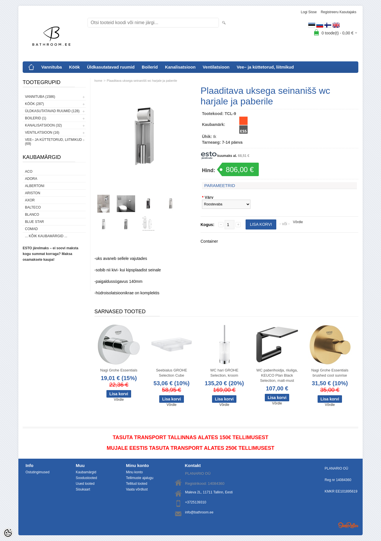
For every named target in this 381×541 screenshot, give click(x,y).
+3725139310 (195, 502)
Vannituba (51, 67)
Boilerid (150, 67)
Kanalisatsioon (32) (43, 125)
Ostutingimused (37, 472)
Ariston (32, 193)
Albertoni (34, 186)
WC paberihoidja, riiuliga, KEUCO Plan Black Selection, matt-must (277, 375)
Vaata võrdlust (137, 489)
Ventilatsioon (216, 67)
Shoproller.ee (348, 525)
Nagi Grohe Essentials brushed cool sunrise (329, 372)
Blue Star (34, 222)
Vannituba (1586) (40, 97)
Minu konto (134, 472)
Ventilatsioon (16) (42, 133)
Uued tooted (85, 484)
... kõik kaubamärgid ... (46, 236)
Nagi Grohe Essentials (118, 370)
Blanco (32, 215)
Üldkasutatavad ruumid (111, 67)
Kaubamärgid (86, 472)
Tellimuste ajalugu (139, 478)
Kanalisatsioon (180, 67)
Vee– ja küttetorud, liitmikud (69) (53, 142)
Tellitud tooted (136, 484)
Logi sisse (309, 12)
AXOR (30, 200)
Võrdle (298, 222)
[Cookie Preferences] (8, 533)
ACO (28, 172)
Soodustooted (86, 478)
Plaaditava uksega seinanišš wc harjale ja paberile (142, 80)
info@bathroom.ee (199, 512)
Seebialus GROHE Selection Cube (171, 372)
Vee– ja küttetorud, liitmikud (265, 67)
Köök (74, 67)
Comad (31, 229)
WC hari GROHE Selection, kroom (224, 372)
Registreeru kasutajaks (338, 12)
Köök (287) (34, 104)
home (98, 80)
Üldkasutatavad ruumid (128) (52, 111)
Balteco (33, 207)
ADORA (31, 179)
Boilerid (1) (35, 118)
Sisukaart (83, 489)
